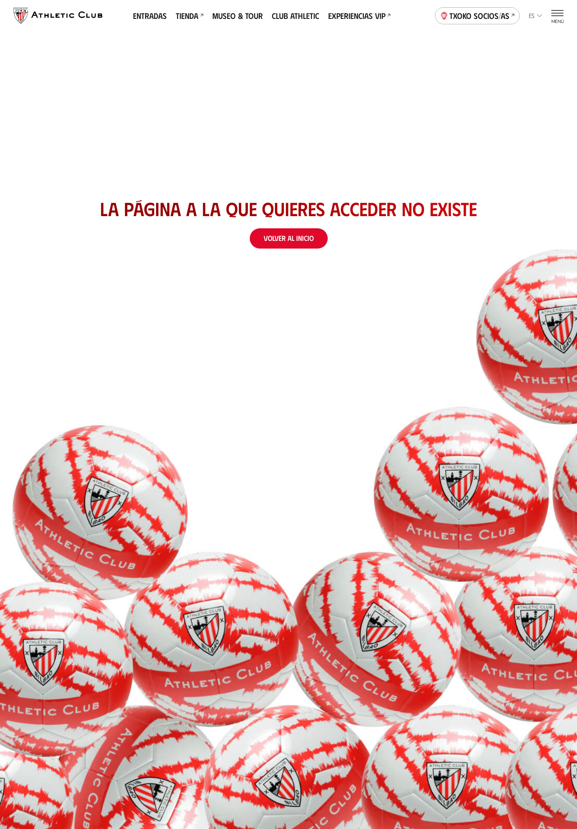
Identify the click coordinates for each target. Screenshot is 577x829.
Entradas (150, 16)
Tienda (189, 16)
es (535, 15)
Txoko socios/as (477, 14)
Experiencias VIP (359, 16)
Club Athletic (295, 16)
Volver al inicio (289, 238)
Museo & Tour (237, 16)
